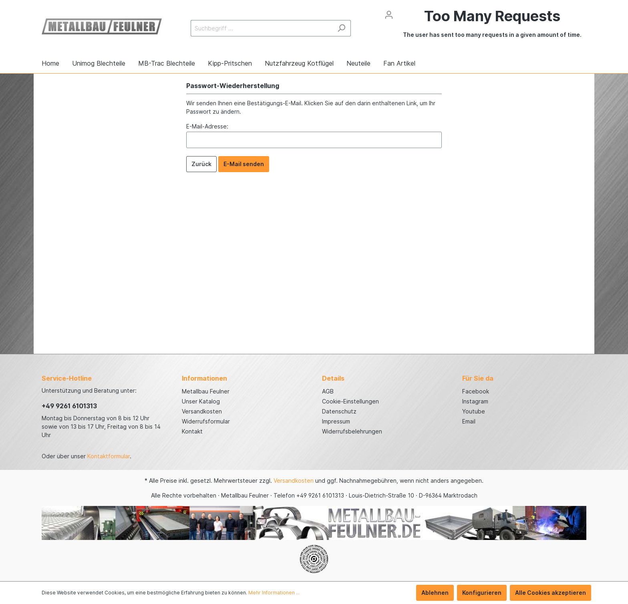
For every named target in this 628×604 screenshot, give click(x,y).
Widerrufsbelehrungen (352, 431)
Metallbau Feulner (205, 391)
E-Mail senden (243, 164)
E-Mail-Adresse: (207, 126)
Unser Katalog (201, 401)
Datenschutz (339, 411)
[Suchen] (341, 28)
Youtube (473, 411)
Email (468, 421)
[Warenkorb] (492, 28)
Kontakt (192, 431)
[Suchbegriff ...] (261, 28)
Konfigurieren (481, 592)
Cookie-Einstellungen (350, 401)
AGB (328, 391)
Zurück (201, 164)
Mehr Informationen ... (274, 593)
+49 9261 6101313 (69, 406)
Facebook (475, 391)
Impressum (336, 421)
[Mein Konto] (389, 14)
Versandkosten (202, 411)
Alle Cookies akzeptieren (550, 592)
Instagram (475, 401)
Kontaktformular (108, 456)
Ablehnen (435, 592)
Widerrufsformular (206, 421)
